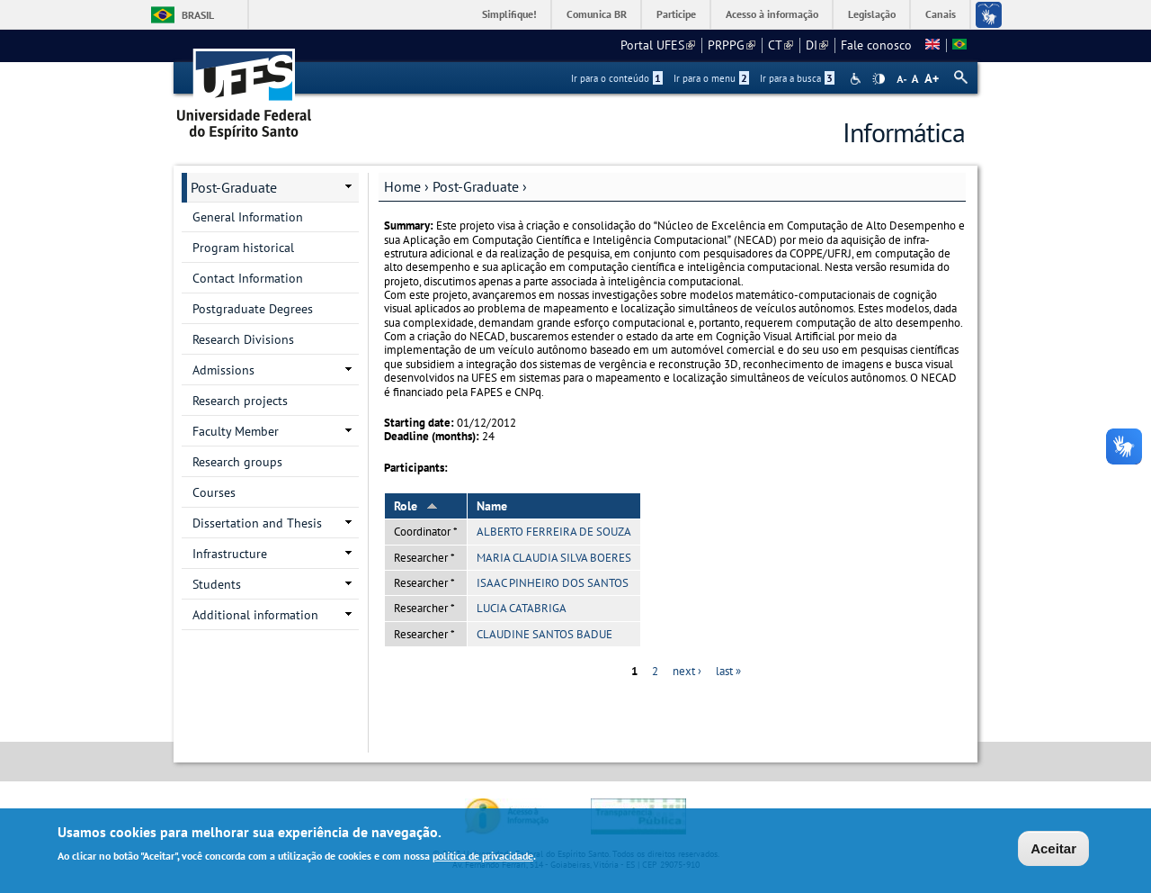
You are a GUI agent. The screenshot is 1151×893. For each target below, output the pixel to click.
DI (817, 45)
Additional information (255, 615)
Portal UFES (657, 45)
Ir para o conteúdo (617, 78)
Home (402, 186)
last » (728, 671)
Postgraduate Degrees (252, 309)
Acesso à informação (772, 14)
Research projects (240, 400)
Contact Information (247, 278)
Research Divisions (243, 339)
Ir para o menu (711, 78)
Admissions (223, 370)
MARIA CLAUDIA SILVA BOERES (554, 557)
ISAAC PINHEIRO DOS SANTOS (553, 583)
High (878, 79)
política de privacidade (483, 858)
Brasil (198, 15)
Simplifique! (509, 14)
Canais (940, 14)
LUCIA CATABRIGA (522, 608)
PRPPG (731, 45)
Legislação (872, 14)
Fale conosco (876, 45)
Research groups (237, 462)
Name (492, 506)
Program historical (243, 247)
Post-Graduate (476, 186)
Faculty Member (235, 431)
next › (687, 671)
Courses (214, 492)
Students (216, 584)
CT (780, 45)
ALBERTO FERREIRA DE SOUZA (554, 531)
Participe (676, 14)
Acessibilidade (857, 79)
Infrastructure (229, 554)
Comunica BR (597, 14)
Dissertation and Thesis (257, 523)
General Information (247, 217)
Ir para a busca (797, 78)
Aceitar (1053, 850)
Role (416, 506)
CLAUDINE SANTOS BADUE (544, 634)
